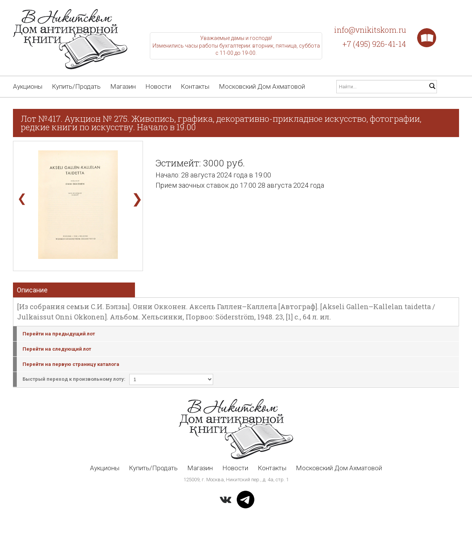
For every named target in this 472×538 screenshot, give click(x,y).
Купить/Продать (76, 86)
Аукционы (27, 86)
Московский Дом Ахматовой (262, 86)
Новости (158, 86)
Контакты (195, 86)
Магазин (123, 86)
